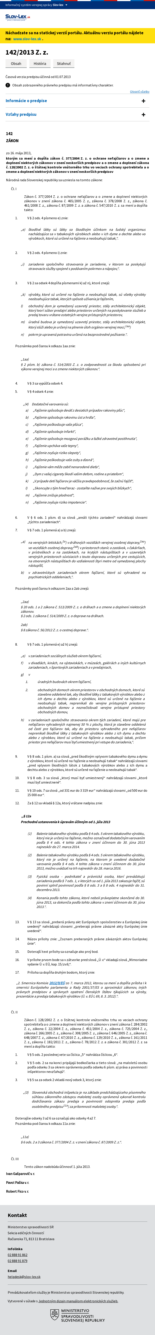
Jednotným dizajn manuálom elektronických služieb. (78, 1301)
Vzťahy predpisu (21, 114)
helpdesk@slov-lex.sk (24, 1276)
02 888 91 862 (17, 1255)
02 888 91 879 (17, 1261)
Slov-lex (58, 5)
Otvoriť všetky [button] (139, 91)
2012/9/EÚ (57, 983)
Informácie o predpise (26, 100)
